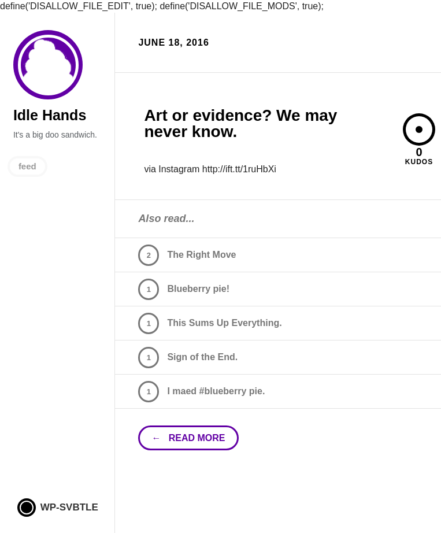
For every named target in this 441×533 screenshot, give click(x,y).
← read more (188, 438)
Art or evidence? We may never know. (240, 123)
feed (27, 166)
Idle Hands (48, 65)
